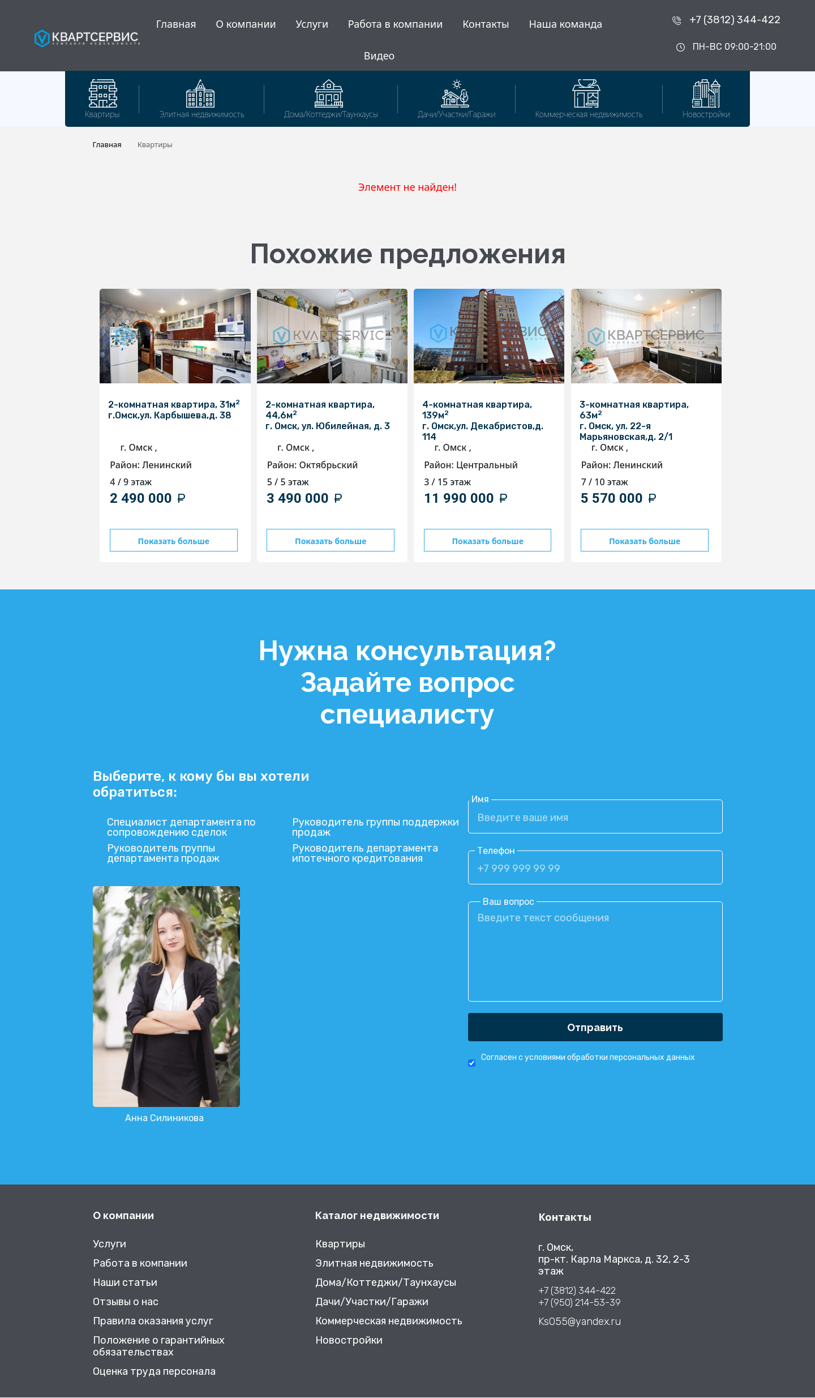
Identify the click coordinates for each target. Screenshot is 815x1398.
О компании (246, 24)
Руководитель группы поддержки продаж (375, 828)
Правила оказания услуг (153, 1322)
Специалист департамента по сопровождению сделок (181, 828)
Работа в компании (395, 24)
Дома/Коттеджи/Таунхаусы (385, 1283)
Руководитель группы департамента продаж (163, 854)
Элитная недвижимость (374, 1264)
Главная (176, 24)
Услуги (311, 24)
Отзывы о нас (125, 1303)
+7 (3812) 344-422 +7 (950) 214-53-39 (579, 1297)
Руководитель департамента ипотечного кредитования (365, 854)
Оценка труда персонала (154, 1372)
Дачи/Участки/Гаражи (371, 1303)
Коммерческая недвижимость (388, 1322)
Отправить (595, 1028)
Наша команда (565, 24)
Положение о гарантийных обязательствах (159, 1347)
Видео (379, 55)
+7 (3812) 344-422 (734, 20)
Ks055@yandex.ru (579, 1322)
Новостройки (349, 1341)
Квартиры (340, 1245)
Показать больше (172, 541)
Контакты (485, 24)
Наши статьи (125, 1283)
